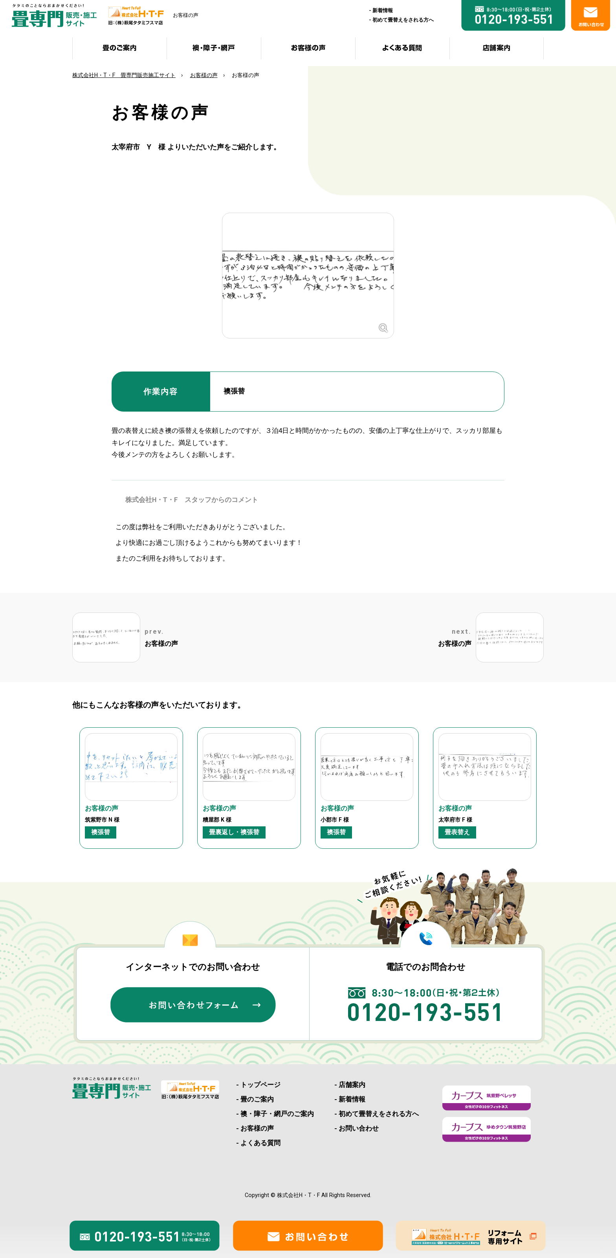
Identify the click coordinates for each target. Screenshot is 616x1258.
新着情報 (382, 10)
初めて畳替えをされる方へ (403, 20)
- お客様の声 (255, 1128)
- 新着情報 (349, 1099)
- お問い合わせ (356, 1128)
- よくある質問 (258, 1143)
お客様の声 (204, 75)
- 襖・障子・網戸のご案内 (275, 1114)
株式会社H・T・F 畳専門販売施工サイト (124, 75)
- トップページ (258, 1085)
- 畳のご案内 (255, 1099)
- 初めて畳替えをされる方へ (376, 1114)
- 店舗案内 (349, 1085)
